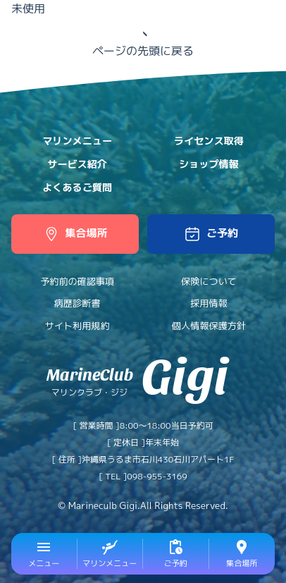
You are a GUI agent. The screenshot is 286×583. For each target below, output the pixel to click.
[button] (211, 234)
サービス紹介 (77, 164)
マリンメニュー (77, 141)
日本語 (218, 19)
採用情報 (208, 303)
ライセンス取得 (209, 141)
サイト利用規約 (77, 325)
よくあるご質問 (77, 187)
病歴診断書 (77, 303)
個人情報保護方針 (209, 325)
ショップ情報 (209, 164)
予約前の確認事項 (77, 281)
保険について (209, 281)
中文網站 (256, 19)
